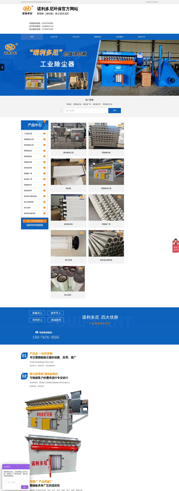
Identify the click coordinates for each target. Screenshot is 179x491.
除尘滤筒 (27, 193)
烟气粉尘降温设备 (30, 181)
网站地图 (148, 2)
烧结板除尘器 (29, 130)
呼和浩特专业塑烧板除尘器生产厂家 (40, 434)
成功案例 (81, 467)
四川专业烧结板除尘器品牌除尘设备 (40, 445)
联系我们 (155, 2)
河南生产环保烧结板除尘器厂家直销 (40, 424)
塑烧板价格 (77, 89)
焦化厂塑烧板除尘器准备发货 (37, 408)
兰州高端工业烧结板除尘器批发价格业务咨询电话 (44, 429)
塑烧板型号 (28, 170)
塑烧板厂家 (28, 159)
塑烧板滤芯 (28, 136)
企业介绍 (56, 467)
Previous (2, 52)
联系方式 (90, 467)
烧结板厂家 (87, 89)
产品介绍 (64, 467)
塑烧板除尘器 (107, 89)
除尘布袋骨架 (29, 187)
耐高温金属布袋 (29, 198)
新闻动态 (73, 467)
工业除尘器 (28, 119)
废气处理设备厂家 (94, 459)
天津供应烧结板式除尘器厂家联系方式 (40, 419)
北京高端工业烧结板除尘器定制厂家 (40, 413)
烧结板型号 (97, 89)
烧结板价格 (28, 153)
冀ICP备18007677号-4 (58, 481)
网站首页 (47, 467)
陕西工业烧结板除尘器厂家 (36, 440)
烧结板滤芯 (28, 141)
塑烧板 (69, 89)
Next (177, 52)
